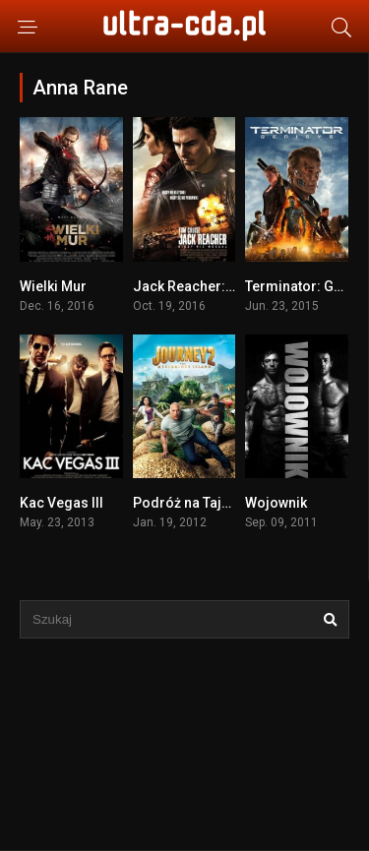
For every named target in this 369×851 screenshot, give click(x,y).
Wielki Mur (53, 286)
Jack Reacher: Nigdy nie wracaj (234, 286)
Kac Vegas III (61, 503)
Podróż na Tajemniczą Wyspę (228, 503)
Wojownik (276, 503)
